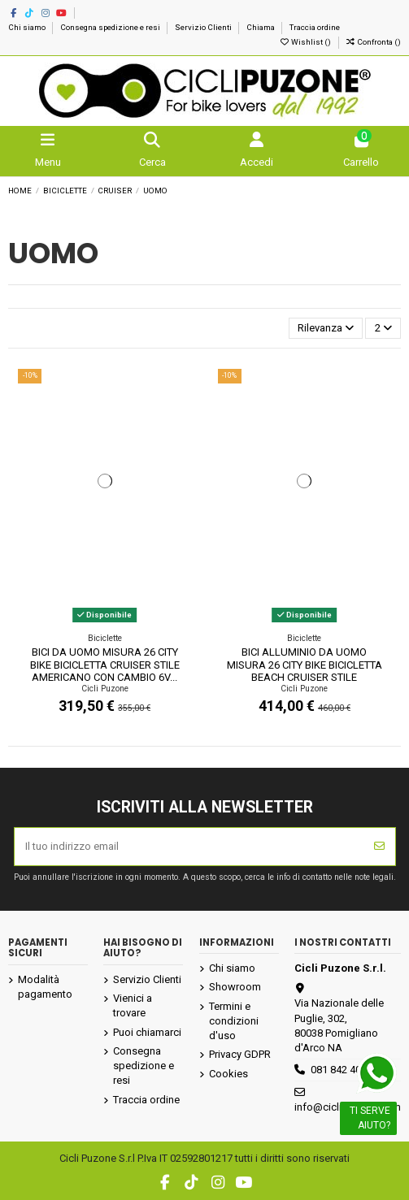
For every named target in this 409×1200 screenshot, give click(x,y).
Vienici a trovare (132, 1005)
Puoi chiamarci (147, 1032)
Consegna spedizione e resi (111, 27)
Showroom (235, 987)
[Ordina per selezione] (326, 329)
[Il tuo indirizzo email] (189, 846)
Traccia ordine (314, 27)
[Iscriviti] (379, 846)
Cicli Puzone (104, 688)
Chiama (261, 27)
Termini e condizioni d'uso (234, 1021)
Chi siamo (27, 27)
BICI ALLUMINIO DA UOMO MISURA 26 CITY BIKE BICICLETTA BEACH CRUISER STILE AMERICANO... (304, 671)
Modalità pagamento (45, 986)
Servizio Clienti (204, 27)
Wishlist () (306, 41)
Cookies (228, 1074)
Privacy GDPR (240, 1054)
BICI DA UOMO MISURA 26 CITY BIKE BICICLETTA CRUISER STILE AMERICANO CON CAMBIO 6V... (105, 664)
